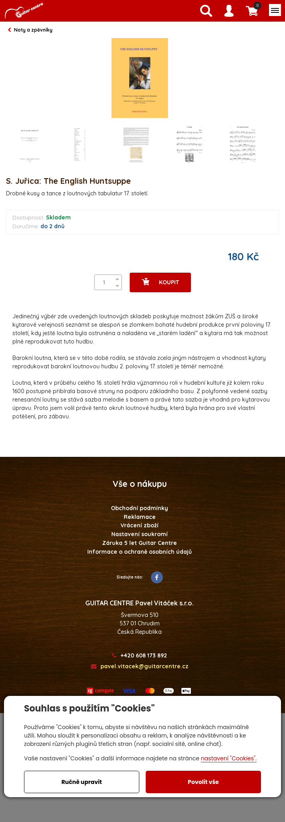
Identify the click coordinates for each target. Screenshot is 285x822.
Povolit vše (203, 782)
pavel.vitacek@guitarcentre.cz (140, 666)
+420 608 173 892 (139, 655)
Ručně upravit (81, 782)
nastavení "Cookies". (229, 758)
